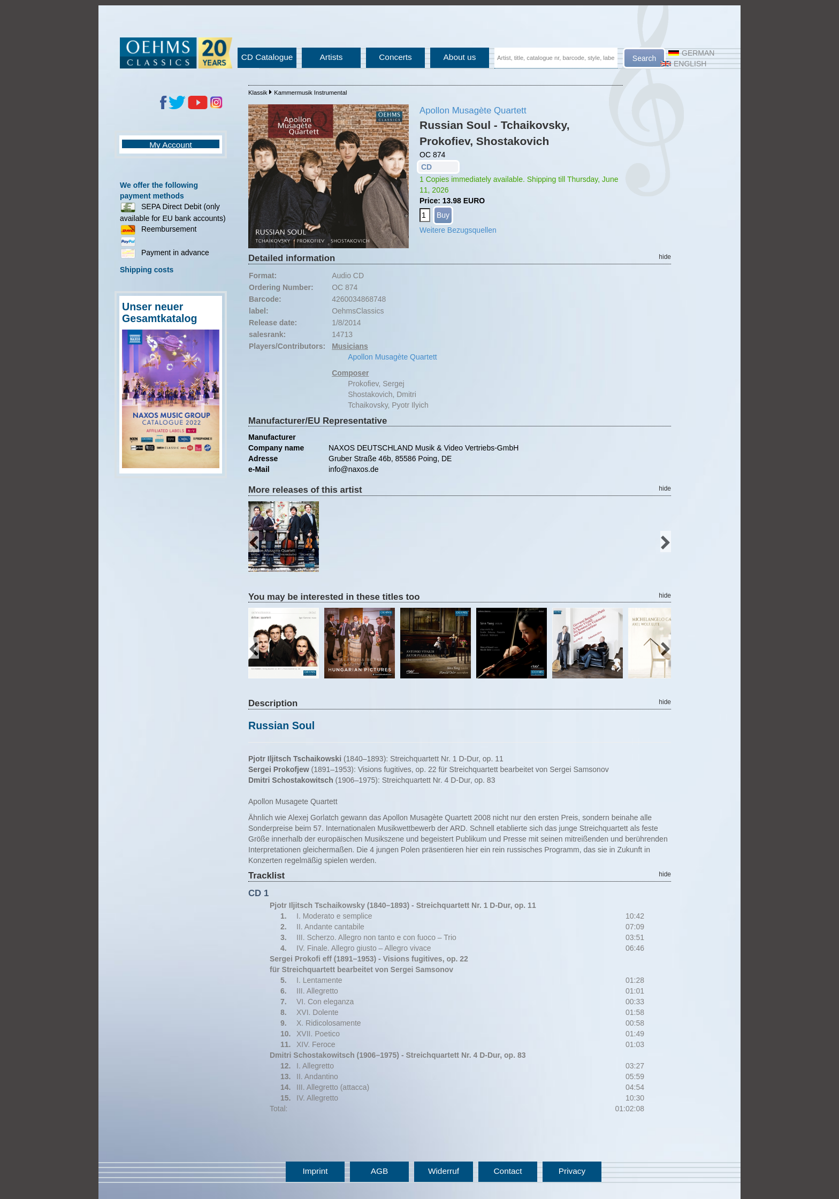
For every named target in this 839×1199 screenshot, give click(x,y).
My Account (170, 144)
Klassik (257, 92)
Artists (331, 57)
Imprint (314, 1170)
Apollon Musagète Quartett (473, 110)
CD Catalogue (267, 57)
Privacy (572, 1170)
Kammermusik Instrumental (310, 92)
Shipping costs (146, 269)
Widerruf (443, 1170)
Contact (507, 1170)
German (691, 53)
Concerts (395, 57)
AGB (379, 1170)
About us (460, 57)
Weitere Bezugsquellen (458, 230)
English (683, 63)
